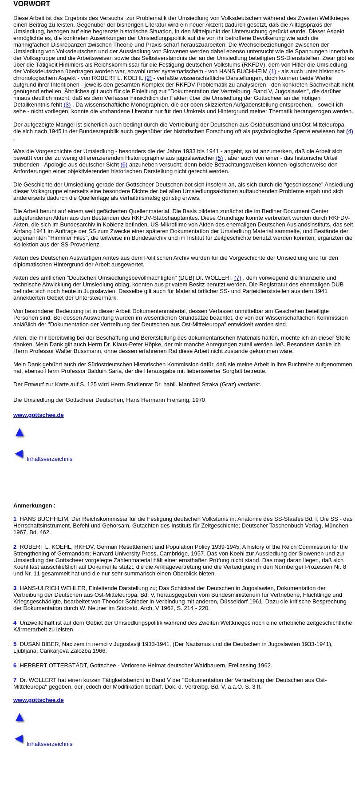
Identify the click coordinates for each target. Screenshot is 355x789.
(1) (272, 71)
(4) (349, 131)
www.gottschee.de (38, 415)
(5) (219, 158)
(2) (148, 78)
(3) (67, 104)
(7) (237, 277)
